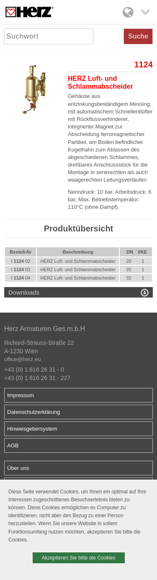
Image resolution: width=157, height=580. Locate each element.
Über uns (18, 468)
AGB (12, 445)
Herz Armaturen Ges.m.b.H (44, 328)
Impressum (20, 395)
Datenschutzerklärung (33, 412)
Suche (138, 36)
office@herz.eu (22, 359)
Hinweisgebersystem (32, 429)
